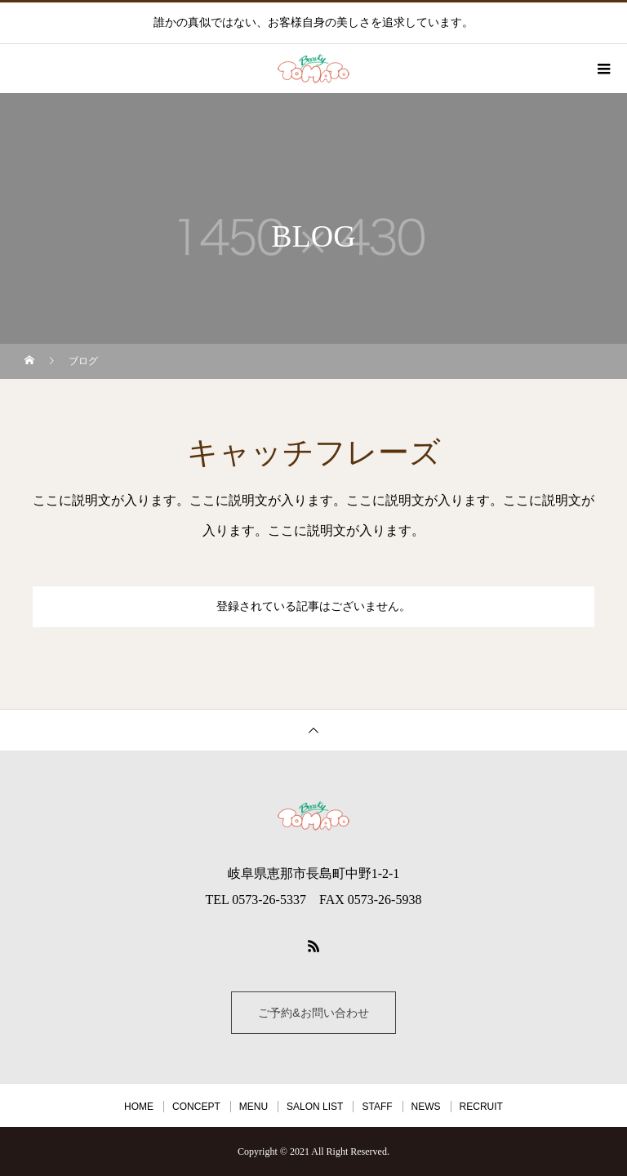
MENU (253, 1106)
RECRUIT (481, 1106)
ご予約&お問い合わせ (313, 1012)
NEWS (426, 1106)
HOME (138, 1106)
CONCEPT (196, 1106)
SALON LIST (315, 1106)
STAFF (377, 1106)
